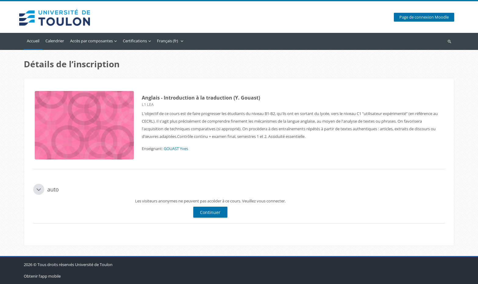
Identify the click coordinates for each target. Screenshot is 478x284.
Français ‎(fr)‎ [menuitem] (167, 41)
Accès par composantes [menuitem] (91, 41)
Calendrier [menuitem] (54, 41)
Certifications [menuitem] (135, 41)
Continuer (210, 212)
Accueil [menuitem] (33, 41)
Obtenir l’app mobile (42, 276)
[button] (38, 189)
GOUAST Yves (176, 148)
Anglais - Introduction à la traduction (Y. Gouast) (201, 97)
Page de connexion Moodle (424, 17)
